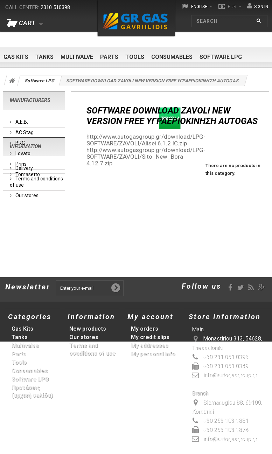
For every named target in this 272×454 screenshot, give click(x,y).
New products (87, 328)
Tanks (44, 57)
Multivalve (77, 57)
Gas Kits (16, 57)
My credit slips (150, 337)
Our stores (26, 243)
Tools (134, 57)
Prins (20, 161)
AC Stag (24, 129)
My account (150, 316)
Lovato (22, 150)
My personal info (153, 354)
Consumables (172, 57)
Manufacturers (30, 100)
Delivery (23, 216)
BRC (19, 140)
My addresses (149, 345)
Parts (109, 57)
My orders (144, 328)
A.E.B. (21, 119)
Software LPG (221, 57)
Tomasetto (27, 171)
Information (25, 197)
